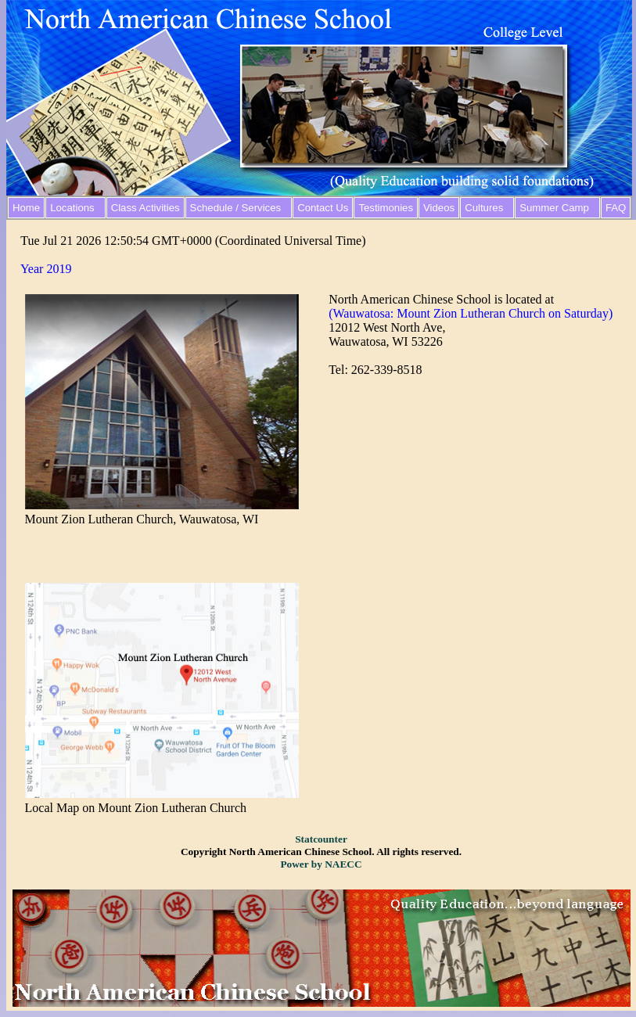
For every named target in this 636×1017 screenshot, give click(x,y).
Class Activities (145, 208)
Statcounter (321, 839)
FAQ (615, 208)
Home (26, 208)
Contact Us (322, 208)
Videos (439, 208)
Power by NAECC (320, 864)
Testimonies (385, 208)
